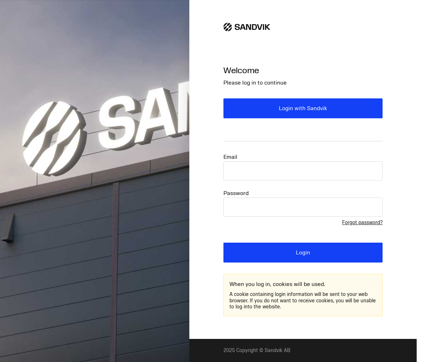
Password (236, 193)
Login (303, 252)
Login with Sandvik (303, 108)
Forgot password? (362, 223)
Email (230, 157)
